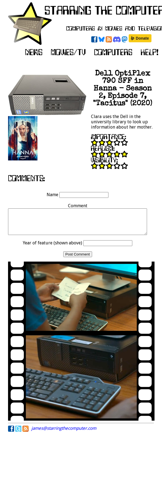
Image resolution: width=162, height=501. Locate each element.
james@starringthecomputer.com (63, 433)
